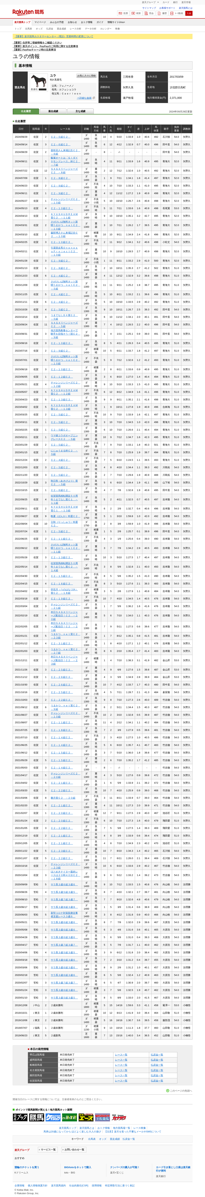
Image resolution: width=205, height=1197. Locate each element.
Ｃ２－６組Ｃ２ (60, 144)
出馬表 (28, 28)
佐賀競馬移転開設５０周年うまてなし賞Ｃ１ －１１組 (64, 499)
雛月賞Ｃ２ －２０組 (63, 797)
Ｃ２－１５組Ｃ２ (62, 576)
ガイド (100, 22)
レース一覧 (121, 1054)
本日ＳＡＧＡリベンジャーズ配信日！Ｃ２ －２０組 (64, 616)
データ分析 (90, 28)
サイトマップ (149, 8)
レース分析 (75, 28)
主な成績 (80, 111)
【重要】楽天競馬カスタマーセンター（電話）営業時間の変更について (54, 36)
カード (166, 2)
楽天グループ (149, 2)
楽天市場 (186, 2)
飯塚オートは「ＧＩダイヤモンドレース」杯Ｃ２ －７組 (65, 161)
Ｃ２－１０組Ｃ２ (62, 208)
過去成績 (53, 111)
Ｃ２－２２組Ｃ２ (62, 699)
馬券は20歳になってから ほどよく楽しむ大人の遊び (72, 1131)
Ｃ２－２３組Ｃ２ (62, 850)
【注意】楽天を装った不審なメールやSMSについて (132, 1131)
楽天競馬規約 (58, 1185)
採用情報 (97, 1185)
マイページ (40, 22)
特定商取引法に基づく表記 (120, 1185)
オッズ (39, 28)
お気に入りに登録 (86, 75)
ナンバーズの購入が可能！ (125, 1167)
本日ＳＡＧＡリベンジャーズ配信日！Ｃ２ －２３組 (64, 660)
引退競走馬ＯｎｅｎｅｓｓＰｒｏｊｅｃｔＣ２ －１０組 (64, 251)
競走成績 (61, 28)
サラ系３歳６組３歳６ (64, 884)
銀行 (175, 2)
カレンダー (105, 28)
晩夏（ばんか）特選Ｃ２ (65, 516)
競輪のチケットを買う (27, 1167)
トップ (18, 28)
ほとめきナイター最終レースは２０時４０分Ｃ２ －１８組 (65, 875)
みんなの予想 (57, 22)
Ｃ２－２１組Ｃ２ (62, 782)
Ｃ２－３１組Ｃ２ (62, 643)
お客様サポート (167, 8)
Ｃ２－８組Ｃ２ (60, 178)
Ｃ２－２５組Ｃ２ (62, 669)
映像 (117, 28)
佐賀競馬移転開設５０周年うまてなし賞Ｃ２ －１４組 (64, 567)
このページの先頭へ (181, 1090)
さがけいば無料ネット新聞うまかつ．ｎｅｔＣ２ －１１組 (65, 548)
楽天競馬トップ (22, 22)
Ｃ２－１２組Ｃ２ (62, 376)
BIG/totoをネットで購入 (77, 1167)
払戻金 (49, 28)
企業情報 (19, 1185)
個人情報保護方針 (38, 1185)
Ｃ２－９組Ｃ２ (60, 185)
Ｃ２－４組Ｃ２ (60, 275)
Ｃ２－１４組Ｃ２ (62, 737)
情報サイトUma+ (116, 22)
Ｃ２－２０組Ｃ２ (62, 813)
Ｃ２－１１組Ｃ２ (62, 538)
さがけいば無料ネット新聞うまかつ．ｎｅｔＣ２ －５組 (65, 285)
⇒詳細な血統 (84, 97)
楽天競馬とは (186, 8)
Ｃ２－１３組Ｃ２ (62, 399)
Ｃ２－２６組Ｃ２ (62, 677)
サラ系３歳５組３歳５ (64, 892)
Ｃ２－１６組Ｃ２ (62, 583)
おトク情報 (86, 22)
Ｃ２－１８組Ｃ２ (62, 730)
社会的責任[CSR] (78, 1185)
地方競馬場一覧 (121, 1128)
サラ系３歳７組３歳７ (64, 899)
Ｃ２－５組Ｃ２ (60, 136)
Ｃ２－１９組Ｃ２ (62, 598)
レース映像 (139, 1128)
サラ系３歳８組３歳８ (64, 907)
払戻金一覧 (157, 1054)
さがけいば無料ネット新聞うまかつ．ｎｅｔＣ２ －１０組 (65, 225)
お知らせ (72, 22)
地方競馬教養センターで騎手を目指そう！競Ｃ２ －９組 (65, 334)
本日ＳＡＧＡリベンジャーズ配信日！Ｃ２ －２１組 (64, 627)
